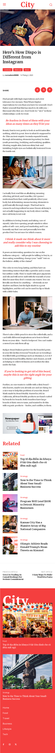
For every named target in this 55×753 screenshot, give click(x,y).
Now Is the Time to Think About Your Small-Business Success (36, 483)
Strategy (24, 476)
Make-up (18, 69)
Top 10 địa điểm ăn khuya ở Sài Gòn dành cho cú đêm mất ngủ (35, 462)
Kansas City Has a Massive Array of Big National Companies (33, 526)
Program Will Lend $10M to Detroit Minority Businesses (35, 504)
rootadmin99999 (12, 75)
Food (22, 455)
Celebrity (7, 69)
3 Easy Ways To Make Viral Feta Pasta (42, 576)
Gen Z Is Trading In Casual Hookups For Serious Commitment (13, 577)
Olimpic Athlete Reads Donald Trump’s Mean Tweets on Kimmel (34, 547)
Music (27, 69)
